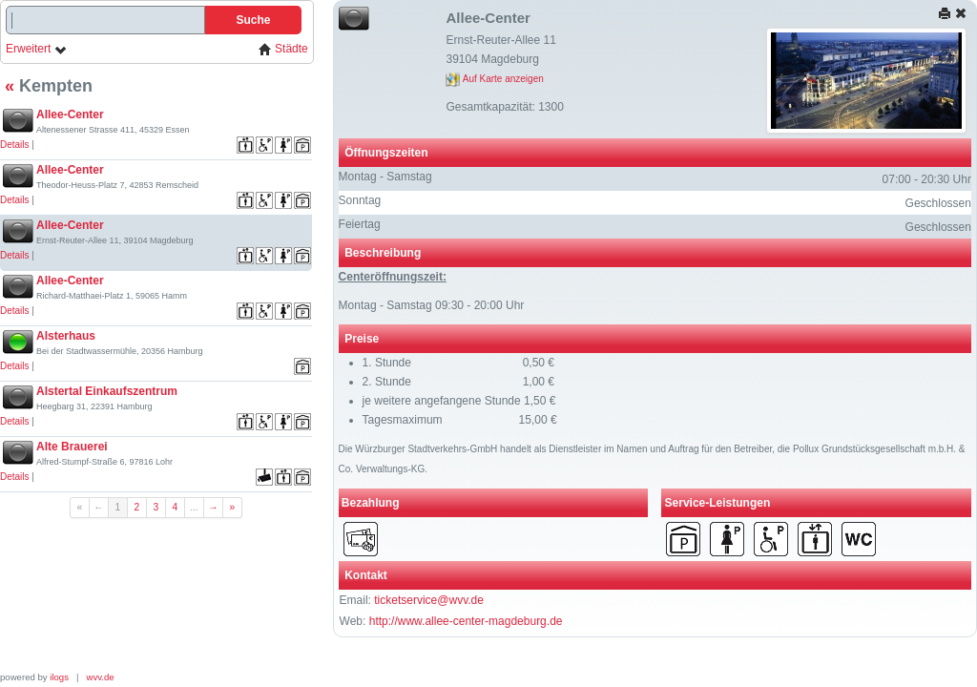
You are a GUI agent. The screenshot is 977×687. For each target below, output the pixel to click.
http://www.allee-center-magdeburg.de (466, 621)
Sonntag (360, 200)
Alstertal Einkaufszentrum (106, 391)
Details (15, 144)
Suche (253, 20)
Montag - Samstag (385, 176)
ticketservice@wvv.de (429, 600)
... (194, 507)
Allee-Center (70, 114)
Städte (283, 49)
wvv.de (100, 677)
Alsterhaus (65, 336)
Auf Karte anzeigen (494, 78)
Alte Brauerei (72, 446)
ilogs (59, 677)
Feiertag (360, 224)
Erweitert (37, 49)
